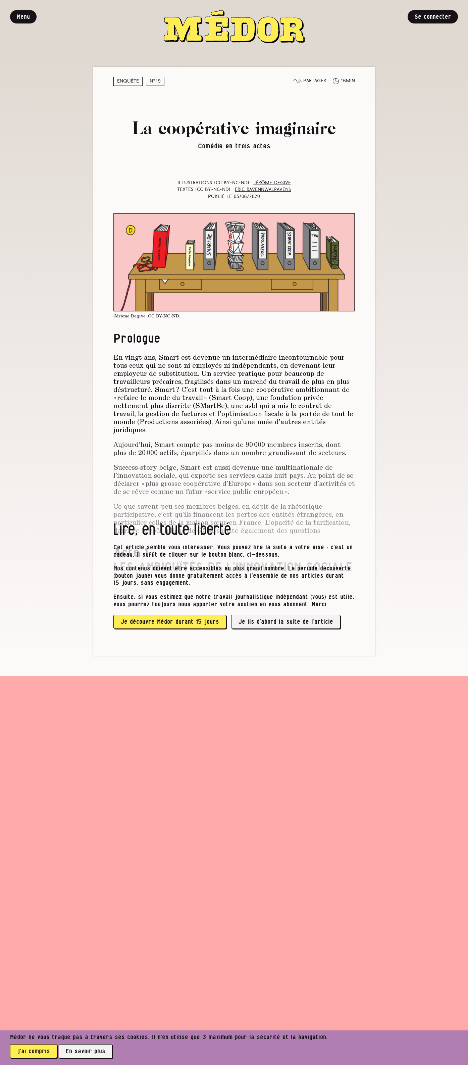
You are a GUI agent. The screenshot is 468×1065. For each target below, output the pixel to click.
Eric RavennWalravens (263, 190)
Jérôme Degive (272, 183)
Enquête (128, 81)
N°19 (155, 81)
